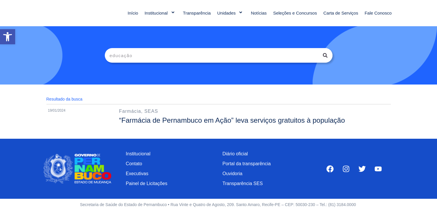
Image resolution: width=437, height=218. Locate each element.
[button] (7, 36)
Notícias (259, 15)
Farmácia (130, 117)
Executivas (137, 179)
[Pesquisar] (325, 61)
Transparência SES (242, 189)
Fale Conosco (378, 15)
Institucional (160, 16)
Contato (134, 169)
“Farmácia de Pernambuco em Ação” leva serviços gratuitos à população (232, 126)
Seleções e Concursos (295, 15)
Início (133, 15)
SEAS (151, 117)
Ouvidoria (232, 179)
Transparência (197, 15)
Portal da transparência (246, 169)
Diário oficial (235, 159)
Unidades (231, 16)
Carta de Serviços (340, 15)
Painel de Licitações (146, 189)
